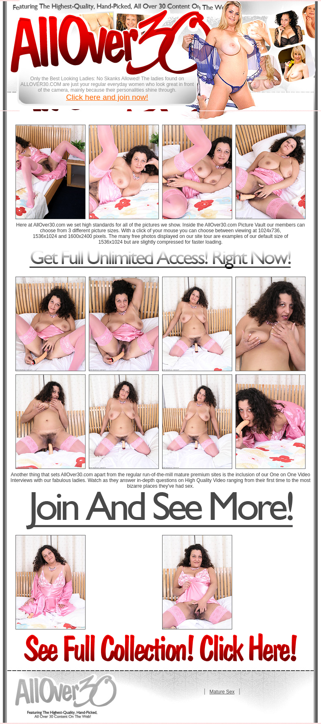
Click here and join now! (107, 97)
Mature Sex (221, 692)
